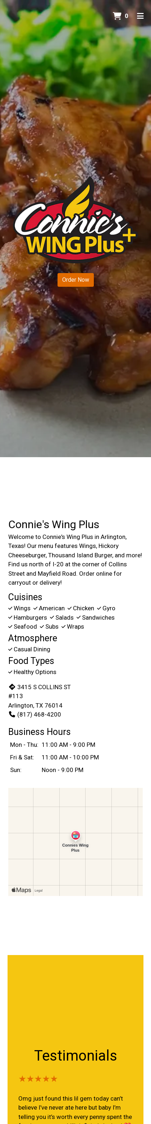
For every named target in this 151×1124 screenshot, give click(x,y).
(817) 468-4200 (34, 714)
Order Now (75, 279)
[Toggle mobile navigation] (140, 16)
